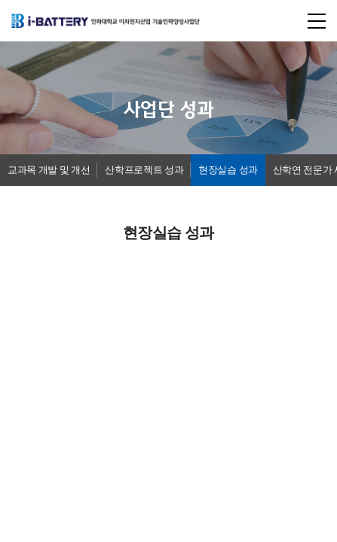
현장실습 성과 (228, 169)
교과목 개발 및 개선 (49, 169)
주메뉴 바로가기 (0, 0)
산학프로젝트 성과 (144, 169)
